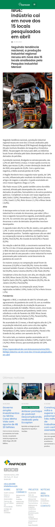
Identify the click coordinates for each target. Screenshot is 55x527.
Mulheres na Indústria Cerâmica (32, 507)
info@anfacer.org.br (10, 486)
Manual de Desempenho (33, 500)
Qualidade (32, 493)
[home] (23, 3)
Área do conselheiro (45, 500)
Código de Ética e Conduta (8, 511)
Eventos (19, 506)
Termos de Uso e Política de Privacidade (8, 504)
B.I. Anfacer (44, 503)
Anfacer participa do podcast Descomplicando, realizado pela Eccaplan (32, 417)
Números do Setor (20, 496)
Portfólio (19, 499)
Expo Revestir (33, 525)
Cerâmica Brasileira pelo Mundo (33, 513)
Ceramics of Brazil (32, 522)
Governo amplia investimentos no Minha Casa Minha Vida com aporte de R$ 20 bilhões (11, 417)
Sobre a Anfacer (7, 496)
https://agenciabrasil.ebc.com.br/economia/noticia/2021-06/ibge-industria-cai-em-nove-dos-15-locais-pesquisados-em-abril (27, 352)
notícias (45, 489)
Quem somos (9, 493)
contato (45, 506)
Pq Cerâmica (33, 503)
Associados (8, 499)
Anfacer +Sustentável (33, 518)
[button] (34, 4)
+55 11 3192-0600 (9, 484)
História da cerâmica (20, 502)
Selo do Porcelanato (32, 496)
